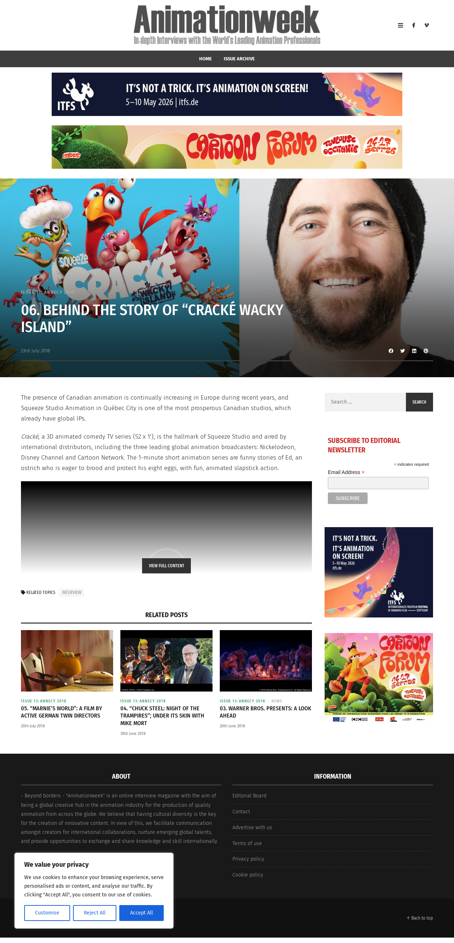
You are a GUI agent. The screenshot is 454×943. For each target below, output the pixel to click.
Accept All (141, 913)
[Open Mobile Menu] (400, 25)
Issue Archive (239, 58)
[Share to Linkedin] (414, 350)
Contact (241, 812)
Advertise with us (252, 827)
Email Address (346, 472)
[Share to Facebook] (391, 350)
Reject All (95, 913)
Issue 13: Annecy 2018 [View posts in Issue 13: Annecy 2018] (48, 292)
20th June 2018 (232, 726)
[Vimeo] (426, 25)
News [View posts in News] (276, 701)
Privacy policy (248, 859)
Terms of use (247, 843)
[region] (94, 891)
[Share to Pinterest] (425, 350)
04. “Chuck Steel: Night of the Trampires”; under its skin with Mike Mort (162, 716)
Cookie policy (247, 875)
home (205, 58)
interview (71, 592)
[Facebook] (413, 25)
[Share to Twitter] (402, 350)
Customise (47, 913)
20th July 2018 (33, 726)
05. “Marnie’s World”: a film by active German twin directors (61, 712)
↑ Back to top (419, 918)
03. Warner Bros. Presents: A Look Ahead (265, 712)
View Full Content (166, 565)
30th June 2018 (133, 733)
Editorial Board (249, 796)
